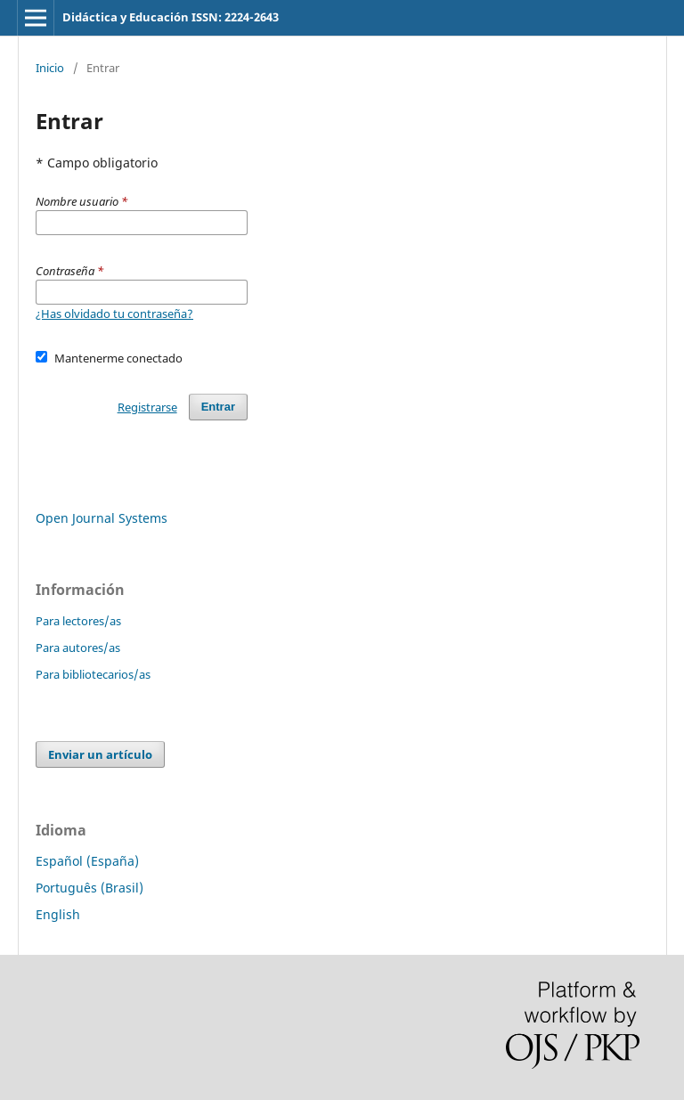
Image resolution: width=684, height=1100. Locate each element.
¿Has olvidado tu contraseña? (114, 314)
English (58, 914)
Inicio (50, 68)
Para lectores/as (78, 621)
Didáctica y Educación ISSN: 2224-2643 (170, 17)
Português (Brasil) (89, 887)
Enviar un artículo (100, 754)
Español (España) (87, 860)
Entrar (218, 406)
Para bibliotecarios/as (93, 674)
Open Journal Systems (101, 517)
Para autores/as (78, 648)
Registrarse (147, 407)
